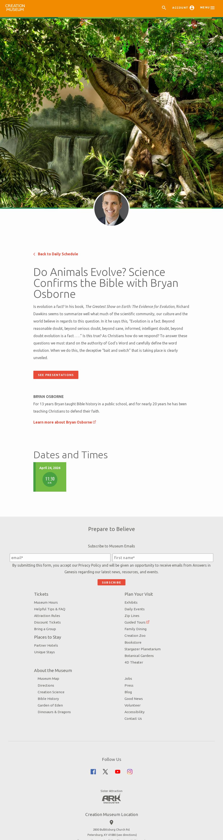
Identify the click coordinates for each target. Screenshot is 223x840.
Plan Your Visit (138, 835)
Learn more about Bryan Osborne (74, 631)
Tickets (46, 835)
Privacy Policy (99, 806)
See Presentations (67, 583)
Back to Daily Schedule (67, 456)
